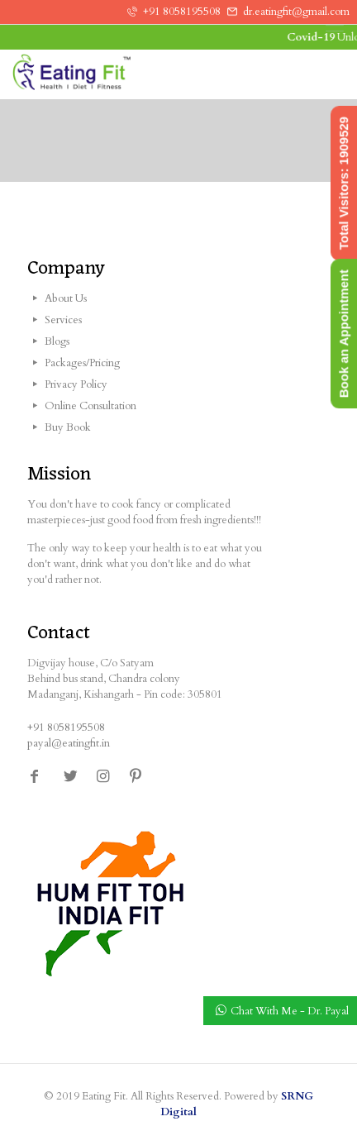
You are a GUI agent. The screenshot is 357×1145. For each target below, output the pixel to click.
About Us (66, 298)
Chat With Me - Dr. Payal (290, 1011)
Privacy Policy (76, 384)
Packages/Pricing (82, 362)
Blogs (57, 341)
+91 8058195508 (182, 11)
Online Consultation (90, 405)
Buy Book (68, 427)
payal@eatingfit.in (68, 743)
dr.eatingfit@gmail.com (296, 11)
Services (63, 319)
